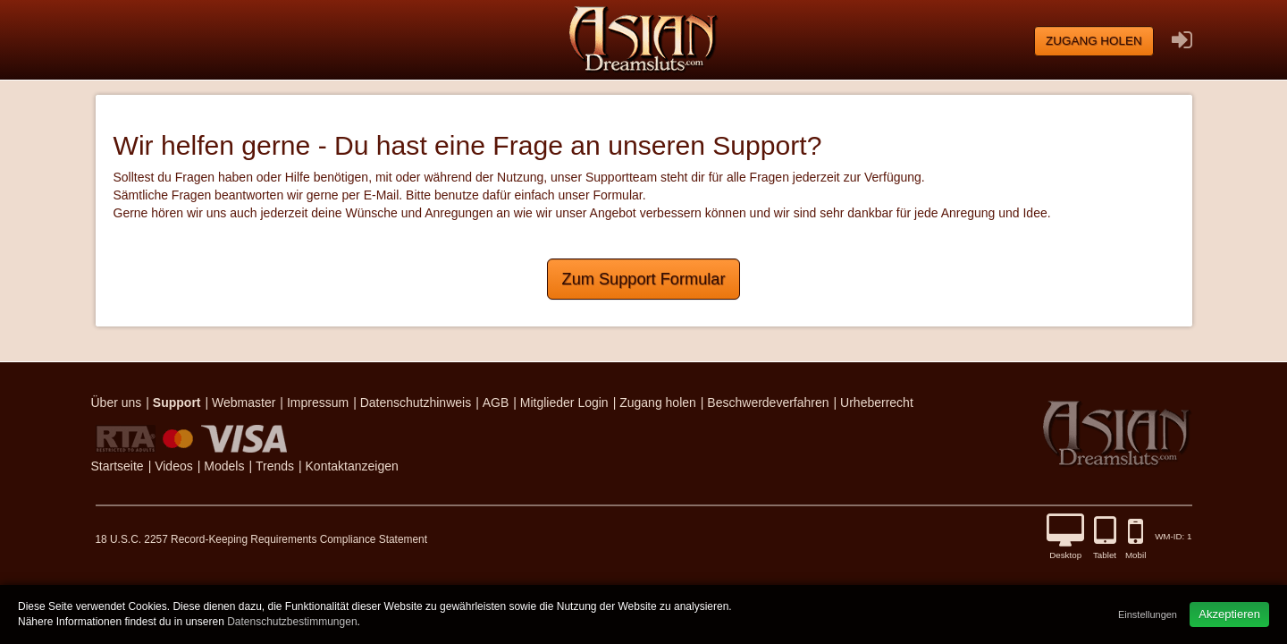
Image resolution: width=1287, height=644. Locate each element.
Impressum (318, 402)
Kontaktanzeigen (352, 466)
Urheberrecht (876, 402)
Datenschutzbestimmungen (292, 621)
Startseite (117, 466)
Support (177, 402)
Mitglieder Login (564, 402)
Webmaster (243, 402)
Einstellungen (1147, 614)
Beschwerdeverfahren (768, 402)
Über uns (116, 402)
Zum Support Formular (644, 279)
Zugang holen (1094, 40)
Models (224, 466)
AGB (496, 402)
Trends (275, 466)
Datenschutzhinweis (416, 402)
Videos (174, 466)
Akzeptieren (1229, 614)
